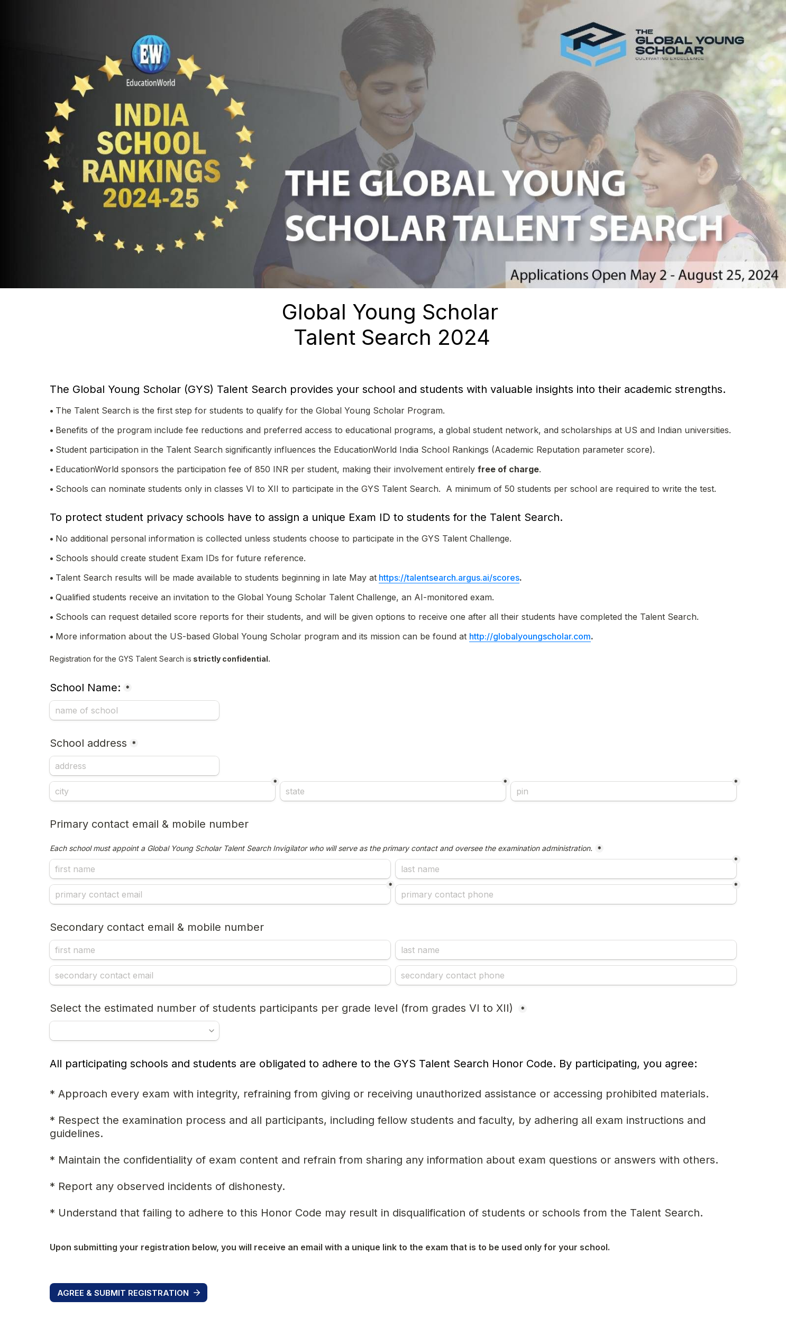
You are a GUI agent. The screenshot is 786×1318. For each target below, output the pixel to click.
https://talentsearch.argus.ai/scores (449, 577)
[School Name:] (134, 710)
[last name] (566, 868)
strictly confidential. (161, 658)
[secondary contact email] (220, 975)
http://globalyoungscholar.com (530, 636)
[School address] (134, 765)
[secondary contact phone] (566, 975)
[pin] (623, 791)
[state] (393, 791)
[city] (162, 791)
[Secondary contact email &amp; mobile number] (220, 949)
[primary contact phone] (566, 894)
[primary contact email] (220, 894)
